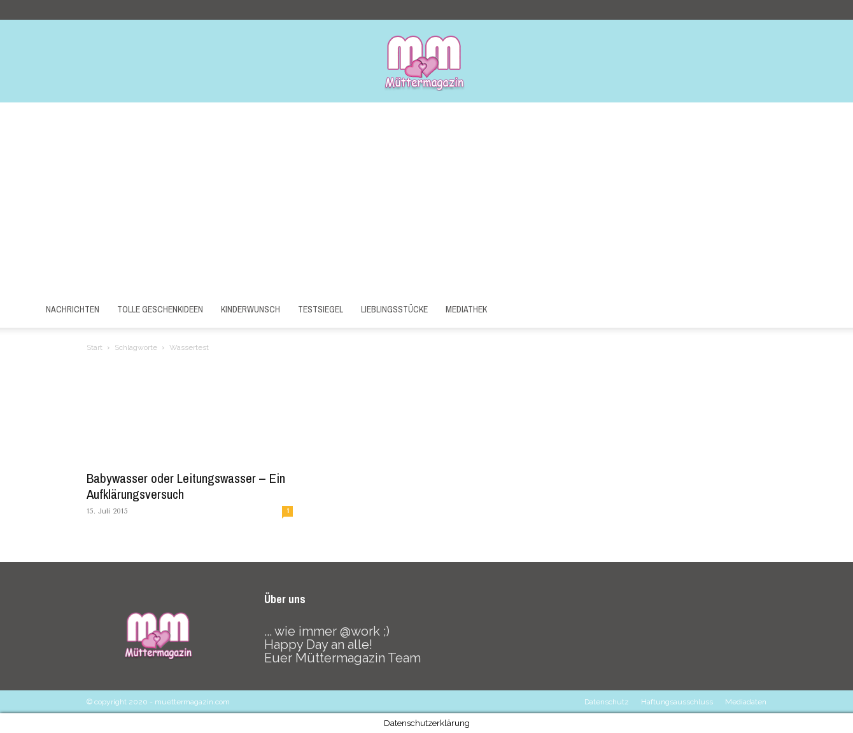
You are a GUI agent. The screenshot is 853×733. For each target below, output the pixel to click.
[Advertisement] (426, 198)
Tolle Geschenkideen (160, 309)
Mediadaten (745, 701)
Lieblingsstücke (394, 309)
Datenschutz (606, 701)
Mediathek (466, 309)
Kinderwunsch (250, 309)
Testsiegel (320, 309)
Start (94, 347)
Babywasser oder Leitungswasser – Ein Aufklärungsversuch (186, 486)
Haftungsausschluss (677, 701)
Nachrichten (72, 309)
